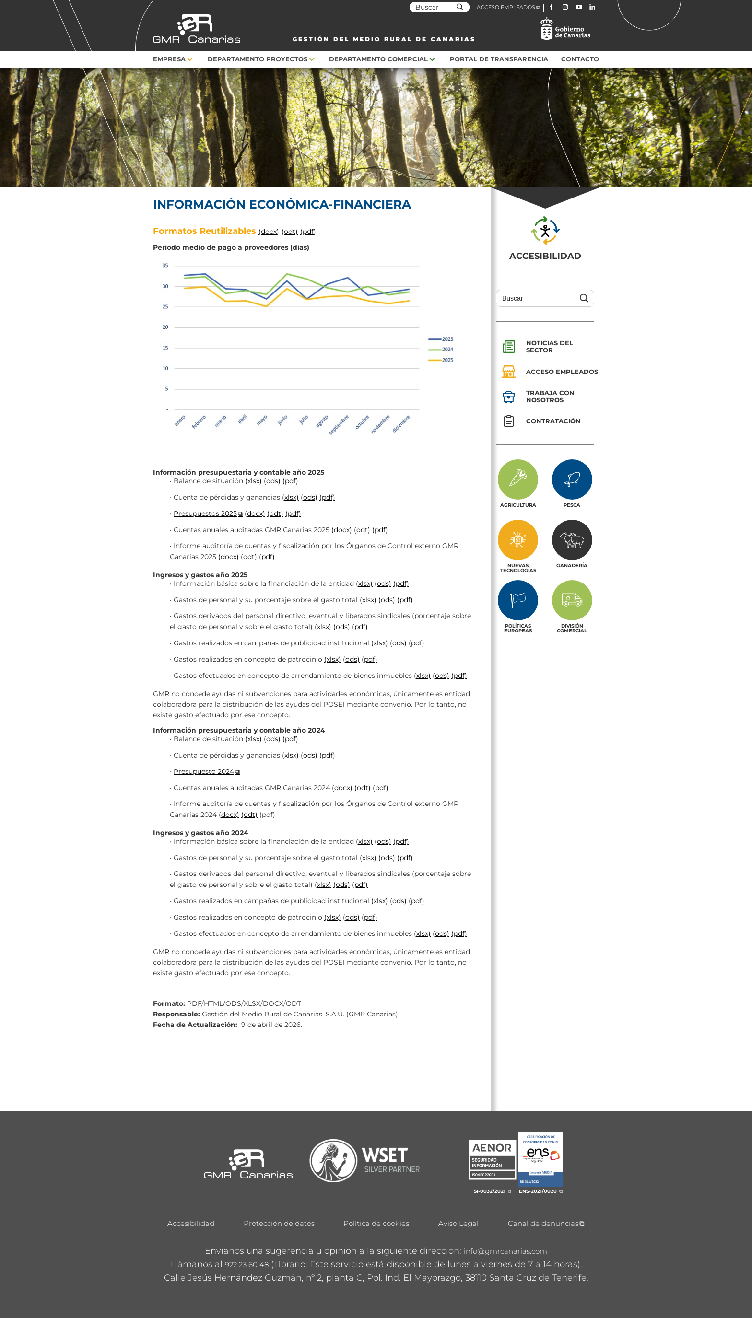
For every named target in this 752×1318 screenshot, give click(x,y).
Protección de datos (279, 1223)
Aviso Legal (458, 1223)
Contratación (553, 421)
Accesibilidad (190, 1223)
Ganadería (572, 565)
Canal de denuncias (543, 1223)
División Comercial (572, 628)
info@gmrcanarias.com (505, 1251)
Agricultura (518, 505)
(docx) (268, 231)
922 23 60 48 (247, 1264)
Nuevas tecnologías (518, 567)
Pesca (572, 505)
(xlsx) (253, 481)
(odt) (290, 231)
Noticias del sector (549, 346)
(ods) (272, 481)
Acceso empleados (562, 371)
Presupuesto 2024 (204, 771)
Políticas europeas (518, 628)
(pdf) (308, 231)
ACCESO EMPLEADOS (506, 7)
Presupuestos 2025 (205, 513)
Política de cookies (376, 1223)
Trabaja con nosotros (550, 396)
